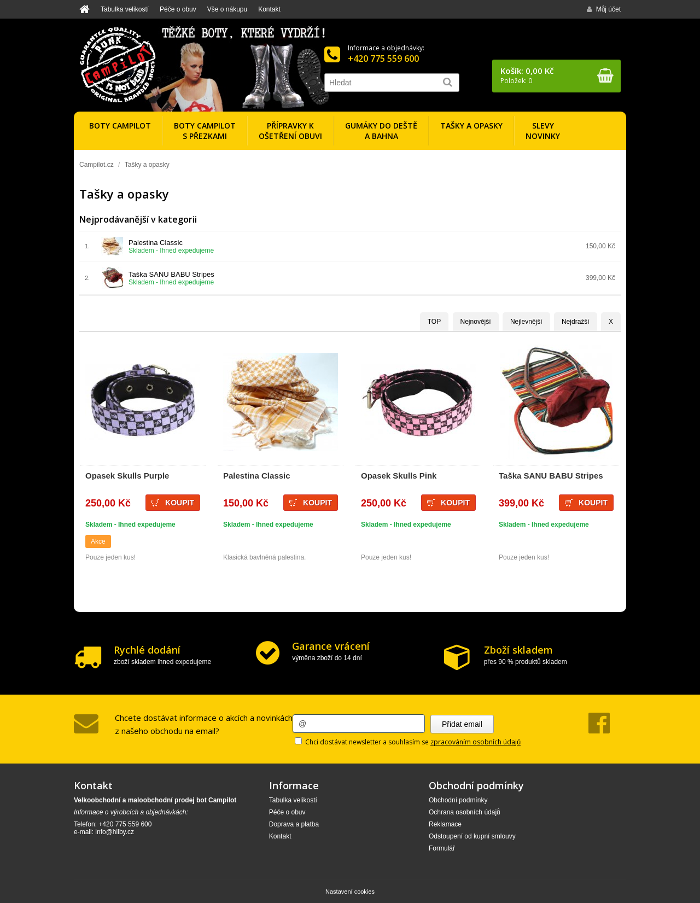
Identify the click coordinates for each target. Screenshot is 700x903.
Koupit (317, 502)
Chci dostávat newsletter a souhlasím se (408, 742)
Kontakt (269, 9)
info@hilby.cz (114, 832)
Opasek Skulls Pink (398, 475)
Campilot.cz (96, 164)
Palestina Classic (156, 242)
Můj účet (604, 9)
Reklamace (445, 824)
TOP (434, 321)
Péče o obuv (178, 9)
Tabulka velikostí (125, 9)
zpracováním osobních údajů (475, 742)
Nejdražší (576, 321)
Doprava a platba (294, 824)
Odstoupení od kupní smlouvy (472, 836)
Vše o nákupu (227, 9)
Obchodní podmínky (458, 800)
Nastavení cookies (350, 891)
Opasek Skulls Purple (127, 475)
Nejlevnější (526, 321)
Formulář (442, 848)
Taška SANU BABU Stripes (171, 274)
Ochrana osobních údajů (464, 812)
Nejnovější (475, 321)
